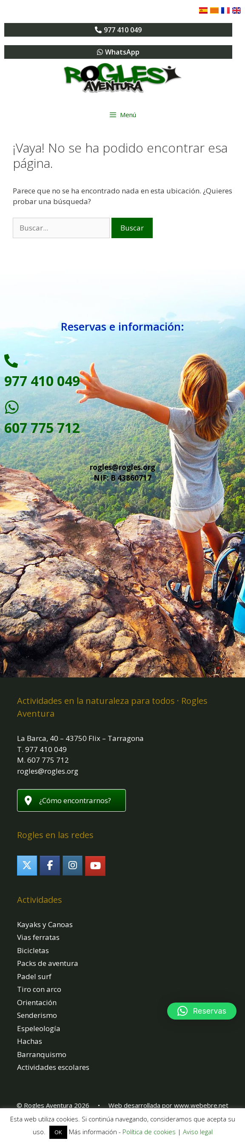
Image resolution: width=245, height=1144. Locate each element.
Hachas (29, 1041)
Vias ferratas (38, 937)
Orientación (37, 1002)
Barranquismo (41, 1054)
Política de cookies (149, 1131)
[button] (201, 1011)
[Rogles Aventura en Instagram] (73, 866)
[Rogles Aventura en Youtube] (95, 866)
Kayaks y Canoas (45, 924)
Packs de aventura (47, 963)
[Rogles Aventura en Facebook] (50, 866)
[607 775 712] (12, 407)
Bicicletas (33, 950)
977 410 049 (42, 381)
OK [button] (58, 1132)
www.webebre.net (201, 1105)
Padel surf (34, 976)
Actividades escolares (53, 1067)
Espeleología (38, 1028)
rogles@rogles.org (122, 467)
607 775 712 (42, 427)
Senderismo (37, 1015)
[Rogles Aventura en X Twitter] (27, 866)
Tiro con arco (39, 989)
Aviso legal (198, 1131)
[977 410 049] (11, 361)
